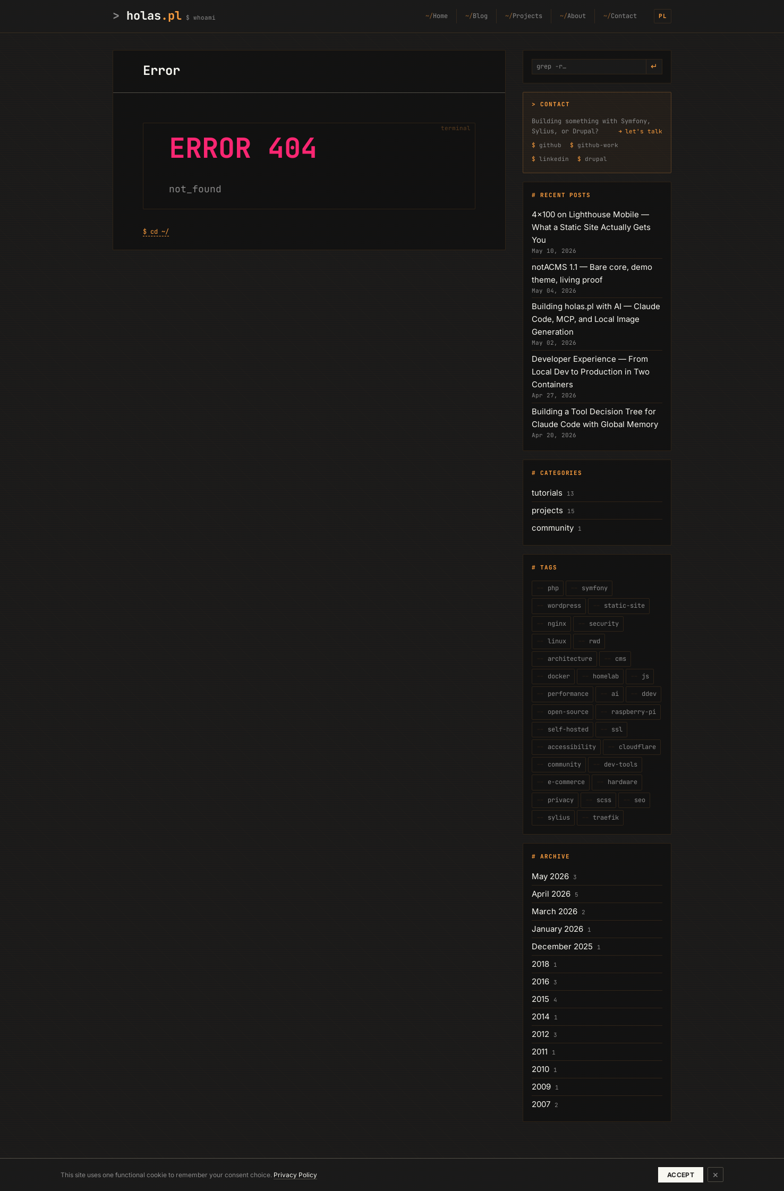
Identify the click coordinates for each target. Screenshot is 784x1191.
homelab (604, 676)
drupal (596, 159)
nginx (555, 623)
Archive (554, 856)
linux (555, 641)
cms (618, 658)
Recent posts (565, 195)
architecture (568, 658)
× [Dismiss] (715, 1174)
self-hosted (566, 729)
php (551, 588)
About (576, 16)
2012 (540, 1034)
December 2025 (562, 946)
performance (566, 694)
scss (602, 800)
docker (557, 676)
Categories (561, 473)
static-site (622, 605)
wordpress (562, 605)
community (553, 528)
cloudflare (635, 747)
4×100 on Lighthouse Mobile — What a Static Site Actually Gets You (591, 227)
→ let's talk (640, 131)
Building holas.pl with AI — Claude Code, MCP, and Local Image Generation (596, 319)
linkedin (554, 159)
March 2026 (554, 911)
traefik (604, 817)
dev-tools (618, 764)
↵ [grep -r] (654, 66)
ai (613, 694)
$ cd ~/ (156, 231)
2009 (541, 1087)
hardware (620, 782)
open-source (566, 712)
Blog (480, 16)
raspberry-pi (632, 712)
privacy (559, 800)
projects (547, 510)
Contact (624, 16)
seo (637, 800)
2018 (540, 964)
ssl (615, 729)
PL (663, 16)
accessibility (570, 747)
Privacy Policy (295, 1175)
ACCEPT (681, 1175)
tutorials (547, 493)
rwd (592, 641)
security (602, 623)
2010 (540, 1069)
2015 (540, 999)
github (550, 145)
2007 (541, 1104)
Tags (548, 567)
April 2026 (551, 894)
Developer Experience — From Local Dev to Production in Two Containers (591, 371)
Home (440, 16)
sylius (557, 817)
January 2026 (557, 929)
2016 (540, 981)
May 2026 (550, 876)
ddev (647, 694)
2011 (540, 1052)
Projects (527, 16)
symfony (593, 588)
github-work (597, 145)
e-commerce (564, 782)
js (643, 676)
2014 (541, 1016)
